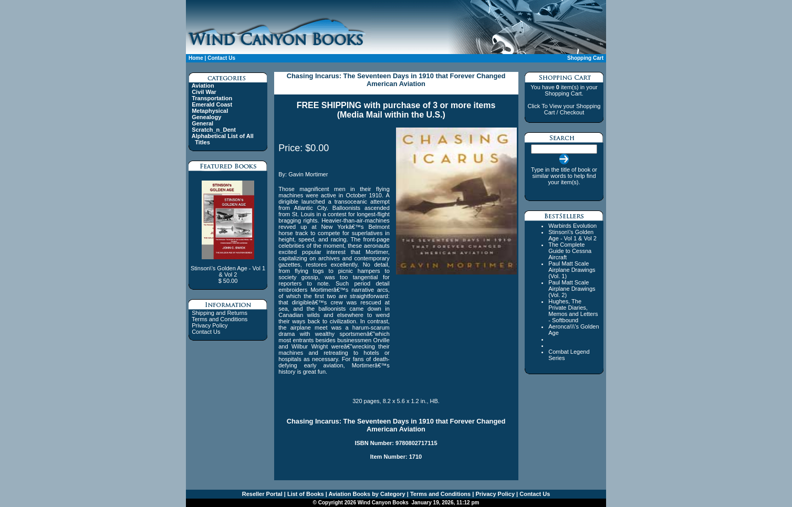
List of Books (305, 494)
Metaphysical (210, 111)
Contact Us (221, 58)
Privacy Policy (209, 325)
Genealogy (206, 117)
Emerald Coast (212, 104)
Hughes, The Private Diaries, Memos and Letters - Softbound (573, 310)
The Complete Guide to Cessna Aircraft (569, 250)
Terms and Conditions (219, 319)
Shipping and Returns (219, 313)
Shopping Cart (585, 58)
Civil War (204, 92)
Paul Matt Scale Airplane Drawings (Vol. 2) (571, 288)
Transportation (212, 98)
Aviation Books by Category (366, 494)
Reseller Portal (262, 494)
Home (196, 58)
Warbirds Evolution (572, 226)
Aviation (203, 85)
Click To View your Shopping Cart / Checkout (563, 109)
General (202, 123)
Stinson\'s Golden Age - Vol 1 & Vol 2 (572, 235)
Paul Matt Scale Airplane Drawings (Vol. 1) (571, 269)
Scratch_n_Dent (214, 129)
